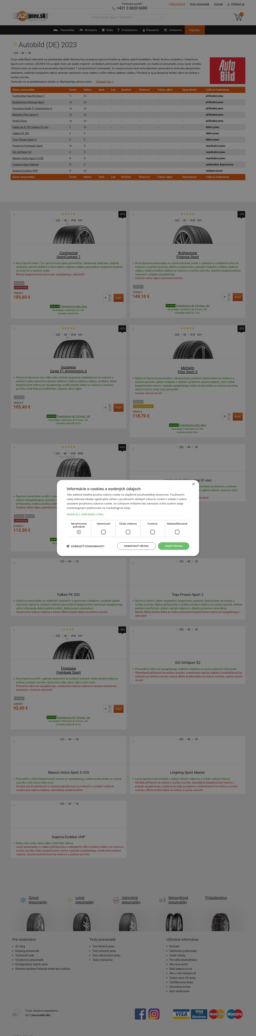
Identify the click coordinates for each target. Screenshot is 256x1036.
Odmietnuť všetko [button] (134, 546)
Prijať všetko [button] (173, 546)
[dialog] (128, 518)
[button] (128, 514)
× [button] (193, 484)
